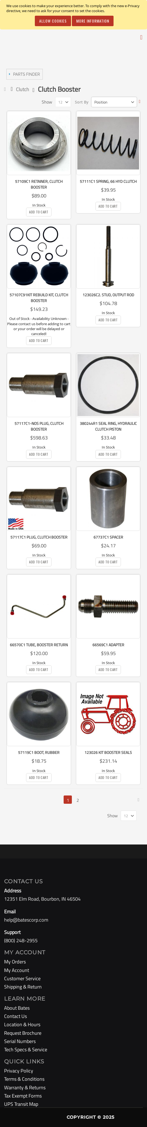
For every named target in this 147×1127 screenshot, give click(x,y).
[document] (74, 14)
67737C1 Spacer (108, 537)
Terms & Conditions (24, 1079)
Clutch (22, 89)
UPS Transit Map (21, 1104)
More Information (92, 21)
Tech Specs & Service (25, 1049)
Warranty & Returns (25, 1087)
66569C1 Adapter (108, 645)
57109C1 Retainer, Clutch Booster (39, 184)
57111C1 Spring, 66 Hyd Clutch (108, 181)
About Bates (17, 1008)
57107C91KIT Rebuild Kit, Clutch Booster (39, 297)
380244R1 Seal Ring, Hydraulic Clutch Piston (108, 426)
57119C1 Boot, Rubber (39, 752)
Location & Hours (22, 1024)
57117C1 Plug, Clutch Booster (38, 537)
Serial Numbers (20, 1041)
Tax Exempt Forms (23, 1095)
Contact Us (15, 1016)
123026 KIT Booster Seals (108, 752)
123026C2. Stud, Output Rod (108, 295)
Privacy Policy (18, 1070)
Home (6, 89)
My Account (16, 970)
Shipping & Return (23, 986)
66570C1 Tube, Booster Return (39, 645)
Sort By (82, 102)
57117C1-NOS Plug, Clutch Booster (39, 426)
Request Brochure (22, 1033)
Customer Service (22, 978)
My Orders (15, 961)
